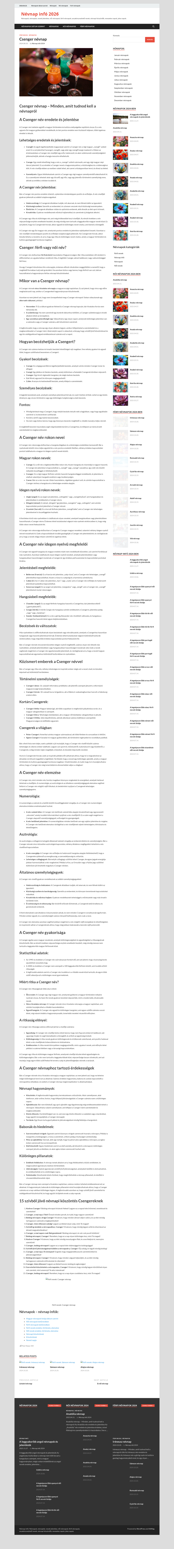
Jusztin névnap (136, 525)
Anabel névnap (136, 218)
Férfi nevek (23, 35)
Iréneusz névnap (26, 1367)
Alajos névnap (87, 1367)
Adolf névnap (135, 498)
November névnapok (123, 96)
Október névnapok (122, 92)
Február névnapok (121, 59)
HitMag (151, 1529)
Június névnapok (121, 76)
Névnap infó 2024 (38, 43)
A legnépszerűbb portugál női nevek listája (141, 641)
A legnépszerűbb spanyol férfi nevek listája (141, 601)
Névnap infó (119, 257)
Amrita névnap (136, 231)
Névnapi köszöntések (35, 1334)
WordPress (141, 1529)
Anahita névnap (136, 164)
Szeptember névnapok (123, 88)
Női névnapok (63, 6)
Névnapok (53, 6)
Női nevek (118, 265)
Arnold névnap (136, 485)
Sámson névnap (57, 1367)
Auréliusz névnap (137, 511)
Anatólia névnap (120, 128)
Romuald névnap (137, 458)
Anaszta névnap (137, 137)
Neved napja (31, 1340)
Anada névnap (136, 177)
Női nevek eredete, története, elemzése (42, 1331)
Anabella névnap (137, 191)
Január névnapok (121, 55)
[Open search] (153, 26)
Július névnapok (121, 80)
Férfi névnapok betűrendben (38, 1325)
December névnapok (122, 100)
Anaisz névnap (136, 151)
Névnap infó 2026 (40, 14)
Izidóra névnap (136, 573)
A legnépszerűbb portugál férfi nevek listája (141, 654)
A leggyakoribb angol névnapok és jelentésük (140, 115)
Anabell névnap (136, 204)
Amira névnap (136, 396)
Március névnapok (122, 63)
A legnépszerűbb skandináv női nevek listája (142, 748)
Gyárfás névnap (137, 471)
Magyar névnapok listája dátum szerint (42, 1318)
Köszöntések (31, 1337)
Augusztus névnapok (123, 84)
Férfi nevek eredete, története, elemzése (42, 1328)
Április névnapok (121, 67)
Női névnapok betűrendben (37, 1321)
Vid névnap (135, 538)
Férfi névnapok (75, 6)
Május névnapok (121, 71)
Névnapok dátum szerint (39, 6)
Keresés (116, 35)
